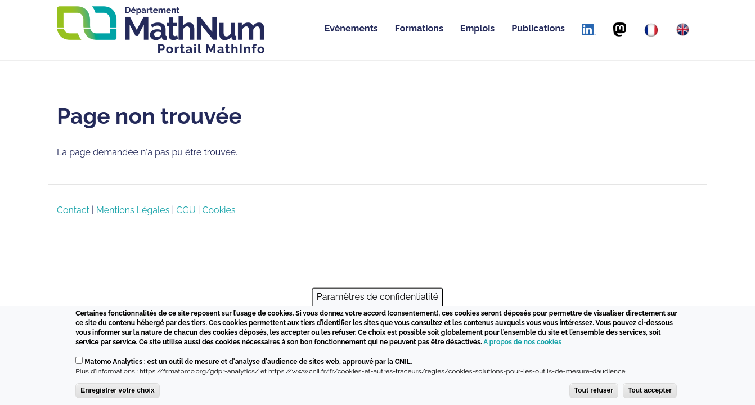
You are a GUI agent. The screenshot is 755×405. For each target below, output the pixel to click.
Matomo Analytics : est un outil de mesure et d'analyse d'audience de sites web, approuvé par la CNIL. (248, 362)
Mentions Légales (133, 210)
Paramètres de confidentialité (377, 296)
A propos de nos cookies (522, 342)
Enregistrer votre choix (117, 390)
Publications (538, 28)
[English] (682, 29)
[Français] (651, 30)
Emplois (477, 28)
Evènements (351, 28)
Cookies (219, 210)
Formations (419, 28)
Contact (73, 210)
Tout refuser (593, 390)
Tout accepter (650, 390)
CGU (185, 210)
